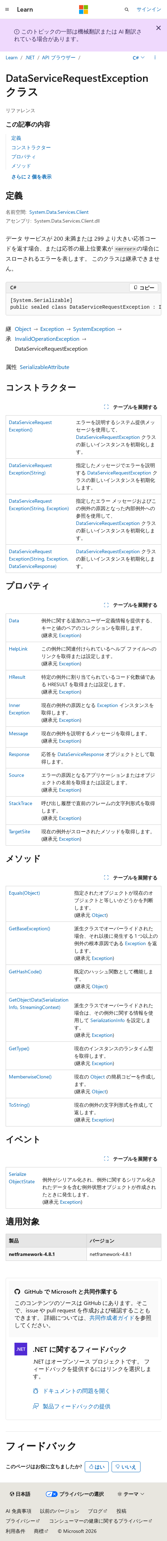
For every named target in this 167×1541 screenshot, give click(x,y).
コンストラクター (31, 147)
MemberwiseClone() (30, 1076)
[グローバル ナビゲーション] (7, 9)
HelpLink (18, 648)
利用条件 (15, 1531)
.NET (30, 57)
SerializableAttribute (44, 366)
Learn (12, 57)
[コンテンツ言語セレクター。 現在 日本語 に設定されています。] (20, 1494)
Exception (52, 328)
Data (14, 620)
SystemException (94, 328)
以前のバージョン (59, 1510)
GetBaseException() (29, 928)
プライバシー (20, 1520)
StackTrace (20, 803)
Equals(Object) (24, 892)
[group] (83, 304)
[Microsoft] (83, 9)
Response (19, 754)
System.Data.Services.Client (59, 212)
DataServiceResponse (81, 754)
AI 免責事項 (18, 1510)
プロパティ (23, 156)
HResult (17, 676)
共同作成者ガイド (112, 1317)
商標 (39, 1531)
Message (18, 733)
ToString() (19, 1104)
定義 (16, 137)
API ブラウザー (59, 57)
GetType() (19, 1048)
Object (23, 328)
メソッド (21, 165)
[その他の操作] (155, 57)
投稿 (121, 1510)
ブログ (95, 1510)
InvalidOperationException (47, 338)
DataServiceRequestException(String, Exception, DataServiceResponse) (38, 558)
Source (16, 775)
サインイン (149, 9)
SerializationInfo (107, 1020)
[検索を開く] (127, 9)
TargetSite (19, 831)
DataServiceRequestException (108, 437)
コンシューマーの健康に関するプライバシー (98, 1520)
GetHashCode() (25, 971)
